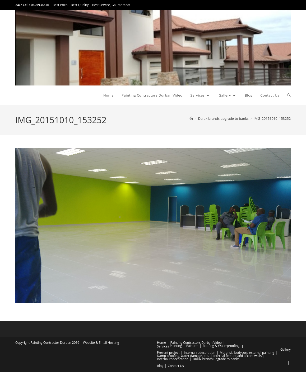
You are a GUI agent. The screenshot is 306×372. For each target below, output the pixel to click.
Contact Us (176, 366)
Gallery (285, 349)
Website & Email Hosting (101, 342)
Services (163, 346)
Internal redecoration (199, 352)
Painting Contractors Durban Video (196, 342)
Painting (176, 346)
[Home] (191, 118)
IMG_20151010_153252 (272, 118)
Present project (168, 352)
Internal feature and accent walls (238, 356)
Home (161, 342)
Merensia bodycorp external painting (247, 352)
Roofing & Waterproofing (221, 346)
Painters (192, 346)
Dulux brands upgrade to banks (216, 359)
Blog (160, 366)
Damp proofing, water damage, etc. (183, 356)
